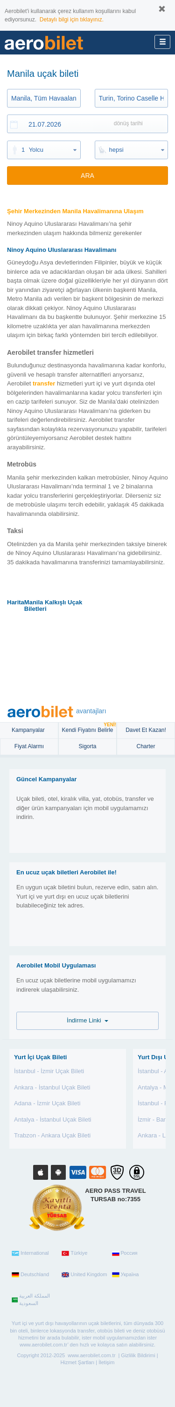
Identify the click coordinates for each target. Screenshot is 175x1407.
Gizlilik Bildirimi (138, 1355)
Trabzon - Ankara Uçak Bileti (52, 1135)
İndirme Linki (87, 1020)
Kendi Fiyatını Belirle (89, 728)
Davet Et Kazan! (146, 730)
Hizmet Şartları (78, 1362)
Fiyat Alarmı (29, 746)
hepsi (116, 149)
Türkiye (74, 1253)
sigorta (87, 746)
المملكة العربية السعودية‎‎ (31, 1299)
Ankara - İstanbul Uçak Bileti (52, 1087)
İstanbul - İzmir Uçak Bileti (49, 1071)
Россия (125, 1253)
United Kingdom (84, 1274)
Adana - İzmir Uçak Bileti (47, 1103)
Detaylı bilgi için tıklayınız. (72, 19)
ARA (87, 175)
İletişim (106, 1362)
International (30, 1253)
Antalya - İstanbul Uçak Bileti (52, 1119)
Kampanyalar (29, 730)
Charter (145, 746)
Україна (125, 1274)
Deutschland (30, 1274)
